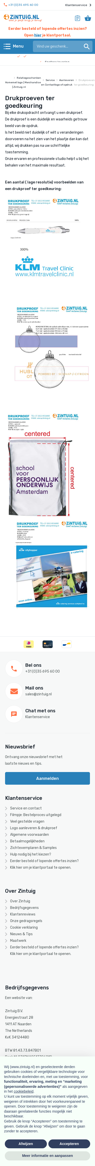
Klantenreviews (22, 914)
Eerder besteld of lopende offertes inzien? (44, 861)
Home (8, 82)
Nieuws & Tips (21, 934)
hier (38, 35)
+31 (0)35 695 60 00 (21, 5)
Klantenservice (78, 5)
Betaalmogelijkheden (27, 841)
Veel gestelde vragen (27, 821)
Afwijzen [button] (25, 1144)
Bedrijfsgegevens (24, 908)
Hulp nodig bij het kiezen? (30, 854)
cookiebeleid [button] (23, 1091)
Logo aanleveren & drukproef (33, 828)
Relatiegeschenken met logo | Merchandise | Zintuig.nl (26, 82)
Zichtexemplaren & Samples (33, 848)
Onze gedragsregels (26, 921)
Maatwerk (18, 941)
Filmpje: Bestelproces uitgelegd (35, 815)
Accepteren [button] (69, 1144)
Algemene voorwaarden (29, 834)
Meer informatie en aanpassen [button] (47, 1156)
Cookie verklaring (24, 927)
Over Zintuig (20, 901)
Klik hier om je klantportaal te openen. (40, 867)
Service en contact (26, 808)
